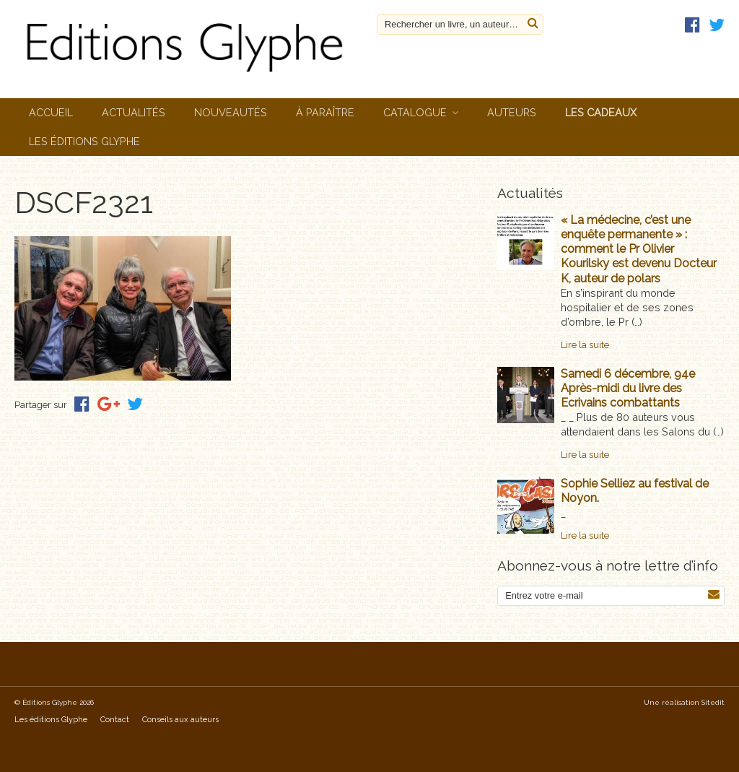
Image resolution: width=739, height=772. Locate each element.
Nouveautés (230, 112)
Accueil (51, 112)
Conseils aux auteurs (180, 719)
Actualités (133, 112)
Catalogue (415, 112)
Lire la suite (585, 344)
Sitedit (713, 702)
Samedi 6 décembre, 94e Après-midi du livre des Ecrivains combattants (628, 388)
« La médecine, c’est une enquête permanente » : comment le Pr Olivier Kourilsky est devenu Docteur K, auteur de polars (639, 249)
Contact (114, 719)
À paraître (325, 112)
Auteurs (511, 112)
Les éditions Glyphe (84, 141)
